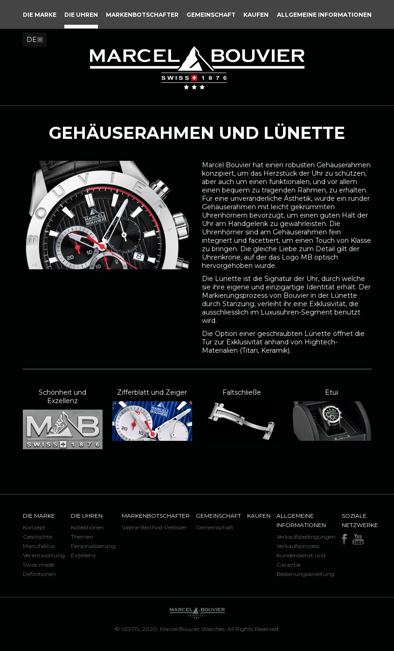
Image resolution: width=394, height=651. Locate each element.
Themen (82, 536)
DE (32, 39)
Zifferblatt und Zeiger (152, 392)
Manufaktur (39, 545)
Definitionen (39, 573)
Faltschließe (241, 392)
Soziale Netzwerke (360, 520)
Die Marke (39, 515)
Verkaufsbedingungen (306, 536)
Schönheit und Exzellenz (62, 396)
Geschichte (37, 536)
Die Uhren (87, 515)
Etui (331, 392)
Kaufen (258, 515)
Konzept (34, 527)
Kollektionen (87, 527)
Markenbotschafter (156, 515)
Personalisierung (93, 545)
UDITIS (130, 628)
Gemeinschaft (218, 515)
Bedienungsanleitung (305, 573)
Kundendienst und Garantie (300, 560)
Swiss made (38, 564)
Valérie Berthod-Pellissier (154, 527)
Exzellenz (83, 555)
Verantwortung (44, 555)
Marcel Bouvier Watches (192, 628)
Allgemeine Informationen (301, 520)
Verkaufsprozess (297, 545)
